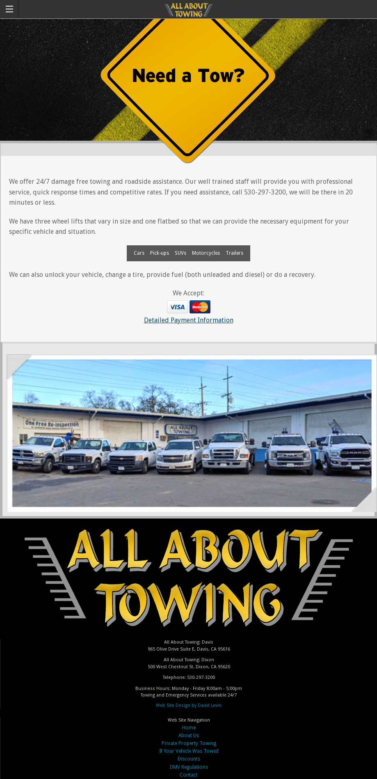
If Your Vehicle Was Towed (189, 751)
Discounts (189, 759)
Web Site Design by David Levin (189, 705)
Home (189, 728)
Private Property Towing (189, 743)
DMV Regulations (189, 767)
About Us (188, 735)
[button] (9, 9)
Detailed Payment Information (188, 320)
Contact (189, 775)
